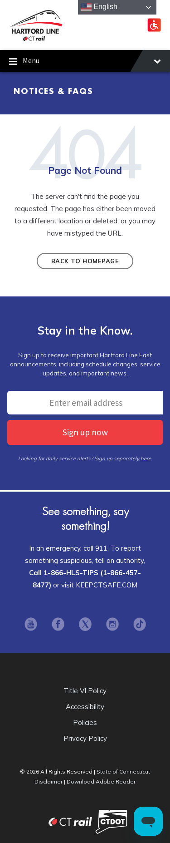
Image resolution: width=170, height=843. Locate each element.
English (99, 7)
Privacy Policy (85, 738)
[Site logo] (36, 39)
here (146, 458)
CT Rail (49, 821)
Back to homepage (85, 261)
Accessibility (85, 706)
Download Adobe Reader (101, 781)
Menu (85, 61)
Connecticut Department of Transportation (111, 821)
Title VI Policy (85, 690)
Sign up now (85, 432)
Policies (85, 722)
